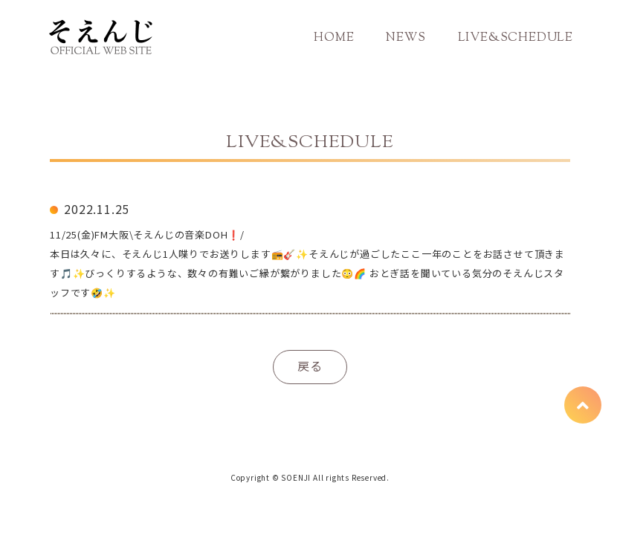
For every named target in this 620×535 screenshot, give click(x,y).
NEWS (405, 38)
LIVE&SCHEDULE (515, 38)
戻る (310, 365)
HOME (334, 38)
